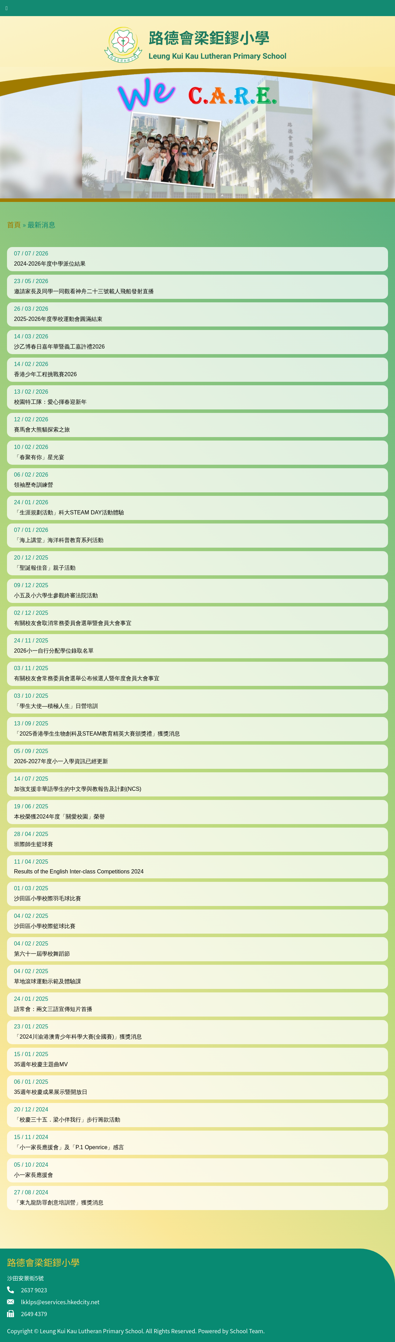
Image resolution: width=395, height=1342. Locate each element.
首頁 (14, 224)
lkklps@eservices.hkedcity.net (60, 1302)
